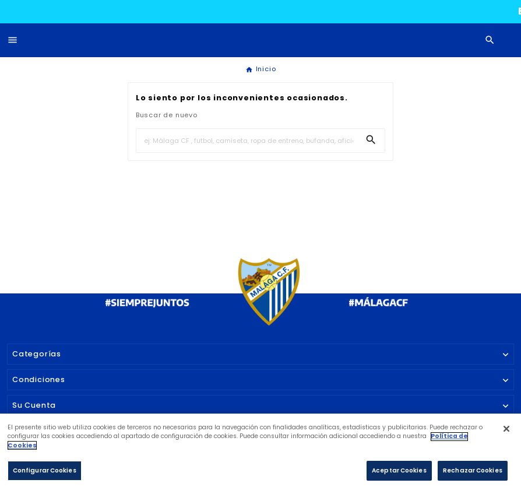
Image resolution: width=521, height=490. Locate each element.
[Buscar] (247, 140)
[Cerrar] (506, 433)
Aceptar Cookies (399, 474)
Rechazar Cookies (472, 474)
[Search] (371, 140)
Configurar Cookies (44, 474)
